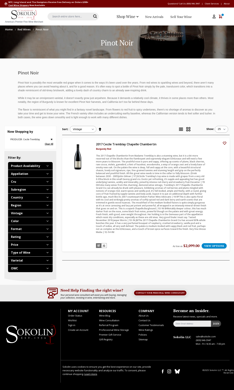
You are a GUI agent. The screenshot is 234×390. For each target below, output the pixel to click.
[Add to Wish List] (224, 143)
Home (9, 29)
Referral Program (108, 325)
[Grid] (188, 129)
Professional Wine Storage (114, 330)
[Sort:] (83, 129)
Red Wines (24, 29)
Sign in (71, 325)
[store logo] (24, 16)
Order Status (75, 315)
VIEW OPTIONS (214, 246)
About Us (144, 315)
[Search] (95, 16)
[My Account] (214, 16)
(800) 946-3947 (193, 3)
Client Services (212, 3)
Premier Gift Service (110, 334)
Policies (143, 334)
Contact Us (144, 320)
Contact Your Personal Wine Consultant (160, 293)
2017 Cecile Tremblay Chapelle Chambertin (126, 144)
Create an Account (78, 330)
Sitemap (143, 339)
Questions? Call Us (177, 3)
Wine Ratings (146, 330)
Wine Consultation (109, 320)
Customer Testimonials (151, 325)
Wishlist (72, 320)
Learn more (90, 374)
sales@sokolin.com (206, 336)
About (227, 3)
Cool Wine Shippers (18, 5)
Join (216, 323)
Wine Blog (104, 315)
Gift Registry (106, 339)
